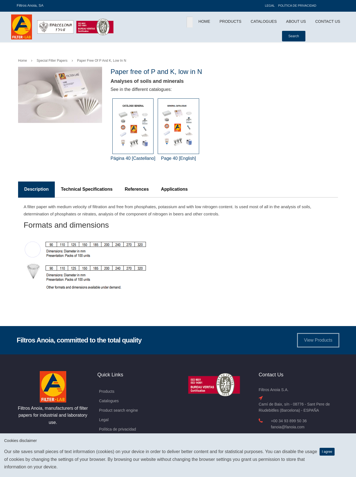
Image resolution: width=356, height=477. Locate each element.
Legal (270, 5)
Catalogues (264, 21)
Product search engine (118, 410)
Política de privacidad (297, 5)
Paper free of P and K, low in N (101, 61)
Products (230, 21)
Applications (174, 189)
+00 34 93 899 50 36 (289, 421)
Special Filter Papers (52, 61)
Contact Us (327, 21)
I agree (327, 452)
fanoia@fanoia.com (288, 427)
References (137, 189)
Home (204, 21)
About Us (296, 21)
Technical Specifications (87, 189)
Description (36, 189)
